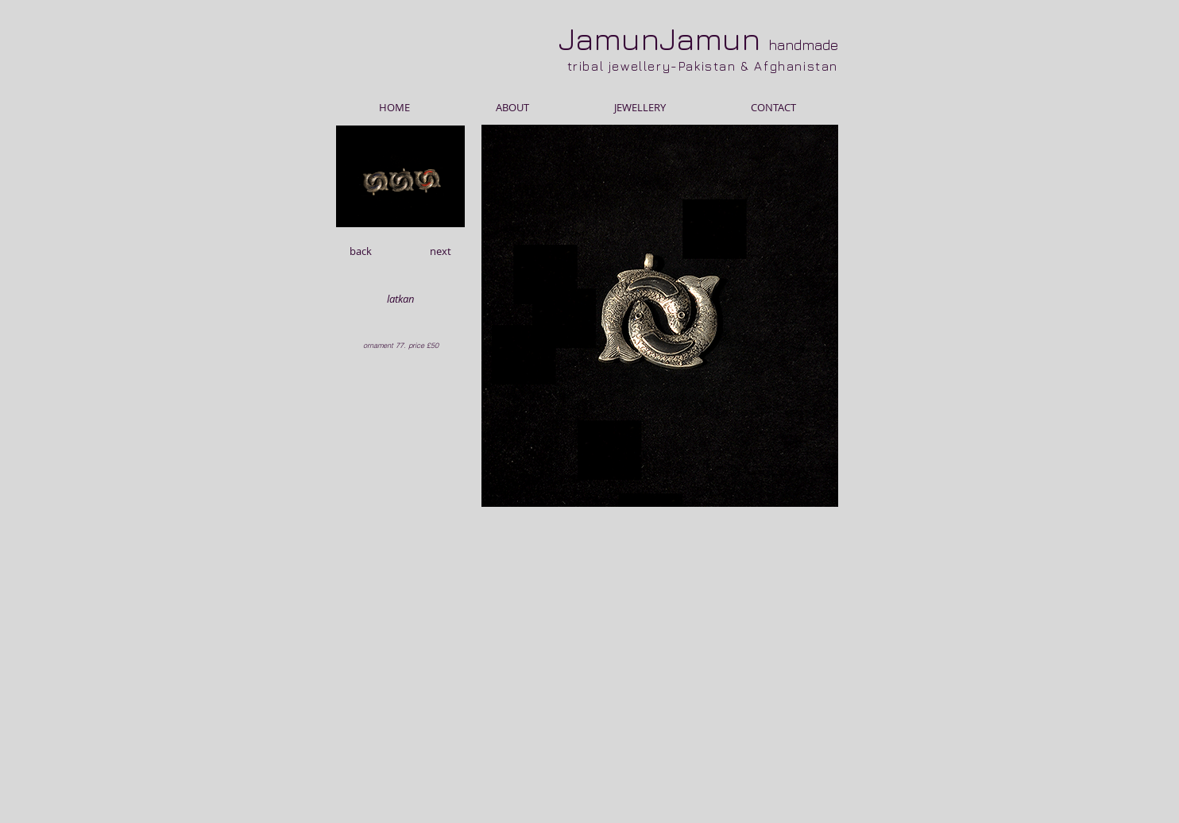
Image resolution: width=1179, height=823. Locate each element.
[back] (360, 251)
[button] (400, 299)
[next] (440, 251)
